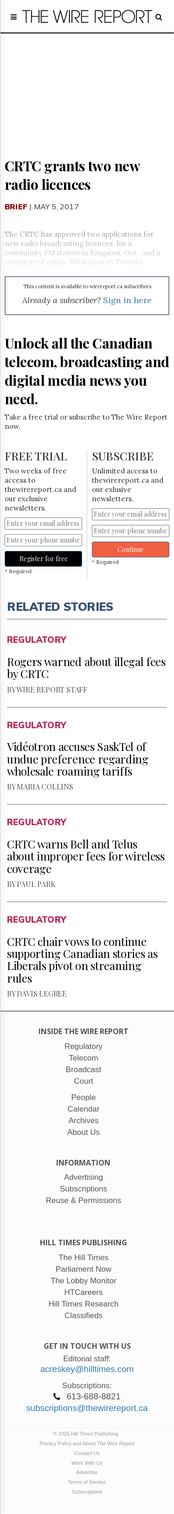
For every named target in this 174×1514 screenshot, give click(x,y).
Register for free (43, 558)
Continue (130, 549)
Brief (16, 206)
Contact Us (86, 1453)
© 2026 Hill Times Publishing (87, 1433)
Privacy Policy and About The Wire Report (87, 1443)
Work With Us (87, 1463)
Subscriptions (86, 1492)
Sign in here (127, 300)
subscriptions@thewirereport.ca (87, 1408)
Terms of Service (87, 1482)
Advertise (87, 1472)
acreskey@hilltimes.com (87, 1369)
